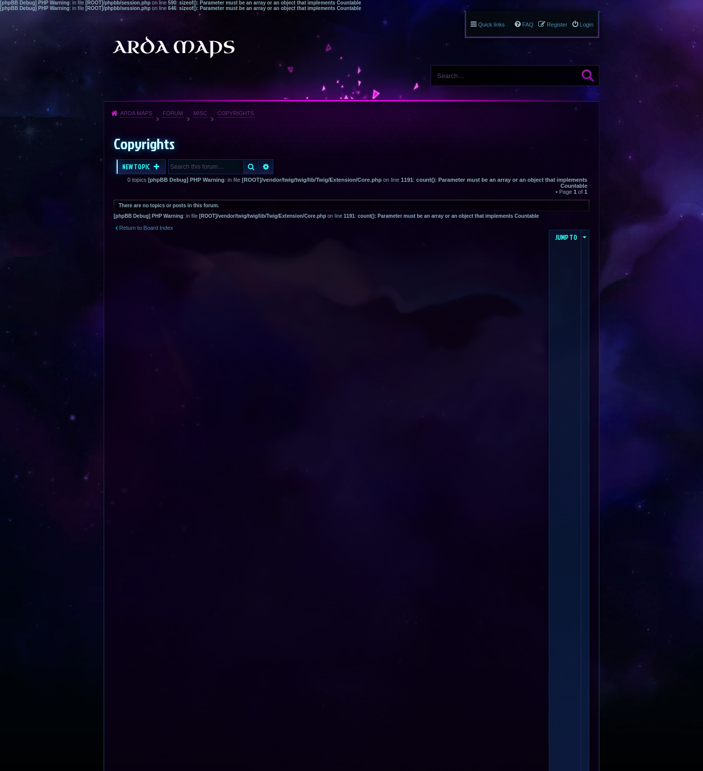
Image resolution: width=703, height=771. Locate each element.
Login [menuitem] (586, 25)
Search (588, 76)
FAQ (527, 25)
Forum (173, 113)
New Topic (136, 166)
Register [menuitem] (557, 25)
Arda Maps (136, 113)
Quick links (491, 25)
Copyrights (235, 113)
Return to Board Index (146, 228)
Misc (200, 113)
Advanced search (266, 166)
